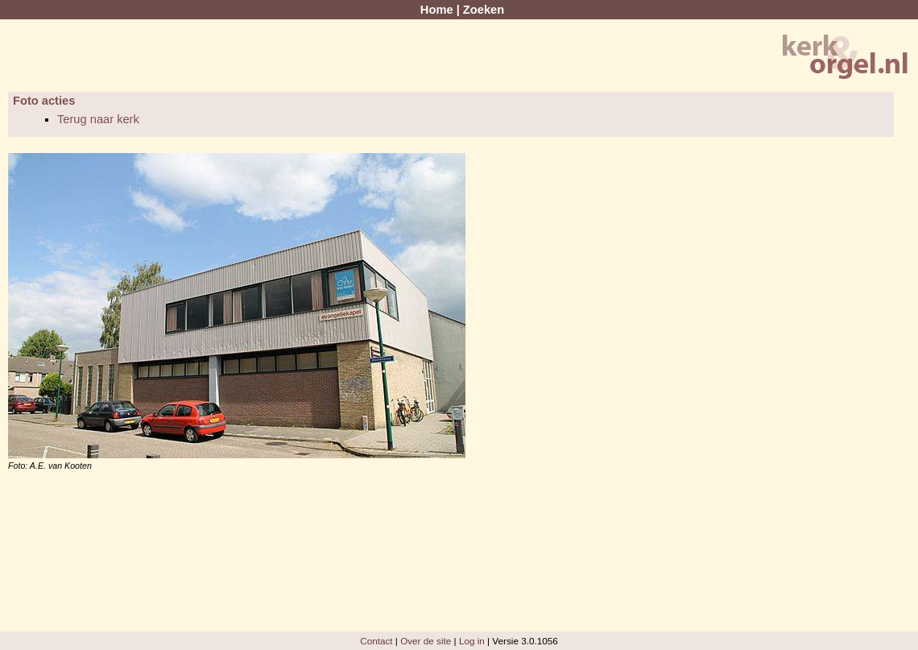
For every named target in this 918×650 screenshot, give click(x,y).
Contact (376, 641)
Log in (472, 641)
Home (436, 9)
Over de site (425, 641)
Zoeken (483, 9)
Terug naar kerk (98, 119)
